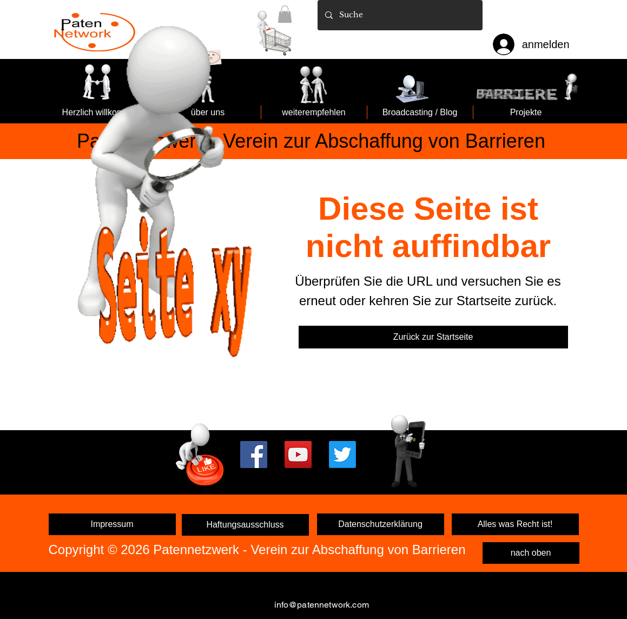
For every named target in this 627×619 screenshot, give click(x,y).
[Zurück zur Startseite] (433, 337)
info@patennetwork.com (321, 605)
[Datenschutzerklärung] (380, 524)
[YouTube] (298, 454)
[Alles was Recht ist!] (515, 524)
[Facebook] (253, 454)
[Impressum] (112, 524)
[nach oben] (531, 553)
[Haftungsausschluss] (245, 525)
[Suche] (399, 15)
